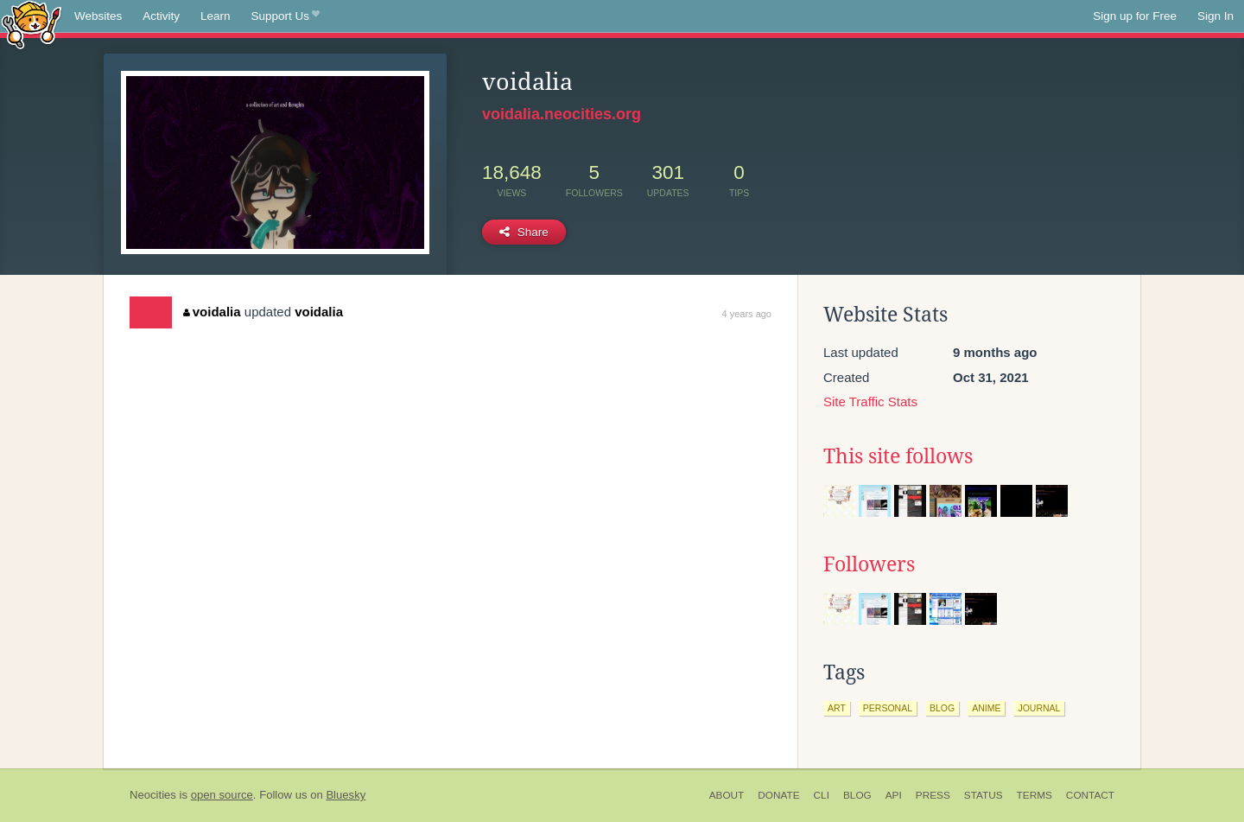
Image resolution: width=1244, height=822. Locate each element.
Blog (857, 795)
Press (933, 795)
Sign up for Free (1135, 16)
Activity (161, 16)
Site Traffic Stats (870, 401)
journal (1039, 708)
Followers (869, 564)
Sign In (1215, 16)
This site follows (898, 456)
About (727, 795)
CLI (821, 795)
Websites (98, 16)
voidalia (211, 311)
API (893, 795)
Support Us (285, 16)
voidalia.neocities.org (561, 114)
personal (887, 708)
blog (942, 708)
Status (983, 795)
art (837, 708)
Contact (1090, 795)
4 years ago (746, 314)
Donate (778, 795)
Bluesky (345, 794)
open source (222, 794)
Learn (215, 16)
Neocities (153, 794)
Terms (1034, 795)
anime (986, 708)
